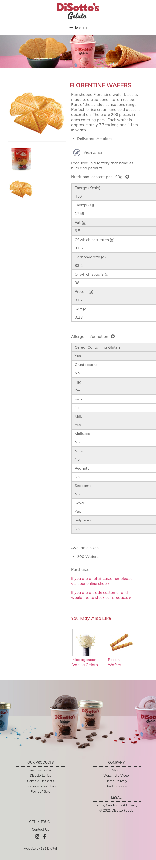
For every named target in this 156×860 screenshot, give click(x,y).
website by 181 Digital (40, 848)
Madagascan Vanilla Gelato (86, 659)
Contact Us (40, 829)
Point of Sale (40, 791)
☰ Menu (78, 27)
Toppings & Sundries (40, 786)
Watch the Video (116, 775)
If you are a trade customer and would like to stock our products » (101, 595)
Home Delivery (116, 781)
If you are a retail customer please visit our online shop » (102, 581)
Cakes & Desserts (40, 781)
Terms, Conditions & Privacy (116, 805)
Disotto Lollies (40, 775)
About (116, 770)
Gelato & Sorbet (41, 770)
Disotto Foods (116, 786)
